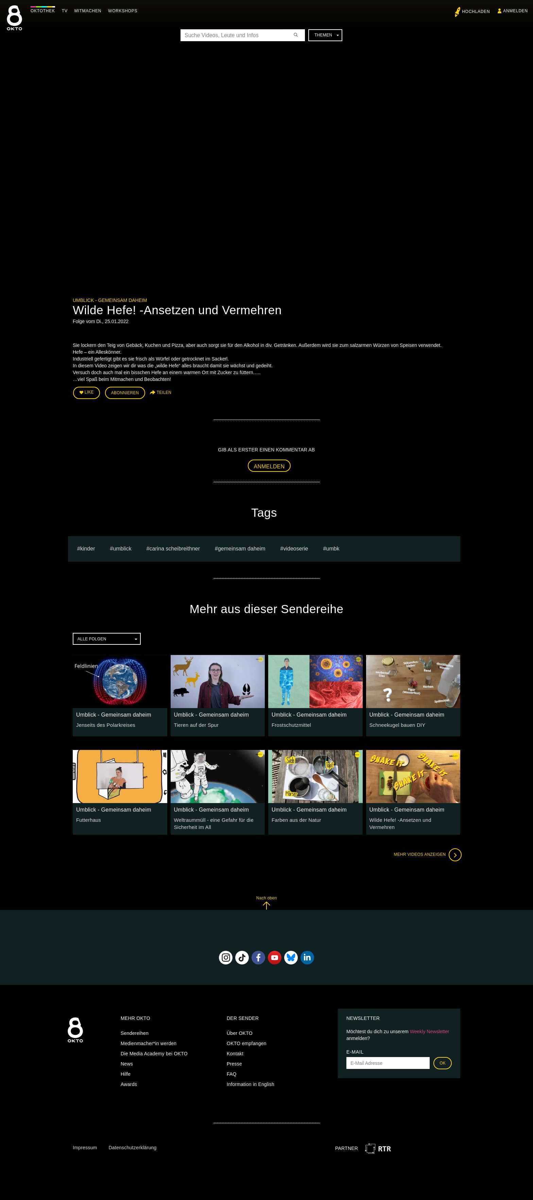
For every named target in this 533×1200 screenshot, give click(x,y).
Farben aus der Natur (295, 819)
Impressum (85, 1146)
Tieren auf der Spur (195, 724)
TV (66, 11)
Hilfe (126, 1072)
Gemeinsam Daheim (241, 547)
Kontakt (235, 1052)
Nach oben (266, 901)
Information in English (250, 1082)
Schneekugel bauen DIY (396, 724)
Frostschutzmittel (290, 724)
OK (443, 1061)
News (127, 1062)
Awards (129, 1082)
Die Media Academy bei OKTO (154, 1052)
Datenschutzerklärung (132, 1146)
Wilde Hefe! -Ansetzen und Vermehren (411, 819)
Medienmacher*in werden (148, 1041)
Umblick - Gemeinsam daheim (110, 300)
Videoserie (295, 547)
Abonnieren (125, 392)
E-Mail (355, 1050)
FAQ (232, 1072)
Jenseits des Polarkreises (104, 724)
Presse (234, 1062)
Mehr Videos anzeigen (426, 853)
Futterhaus (88, 819)
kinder (87, 547)
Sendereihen (135, 1031)
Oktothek (44, 11)
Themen (326, 35)
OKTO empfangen (246, 1041)
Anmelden (269, 465)
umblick (122, 547)
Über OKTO (240, 1031)
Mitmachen (89, 11)
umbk (332, 547)
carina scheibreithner (175, 547)
